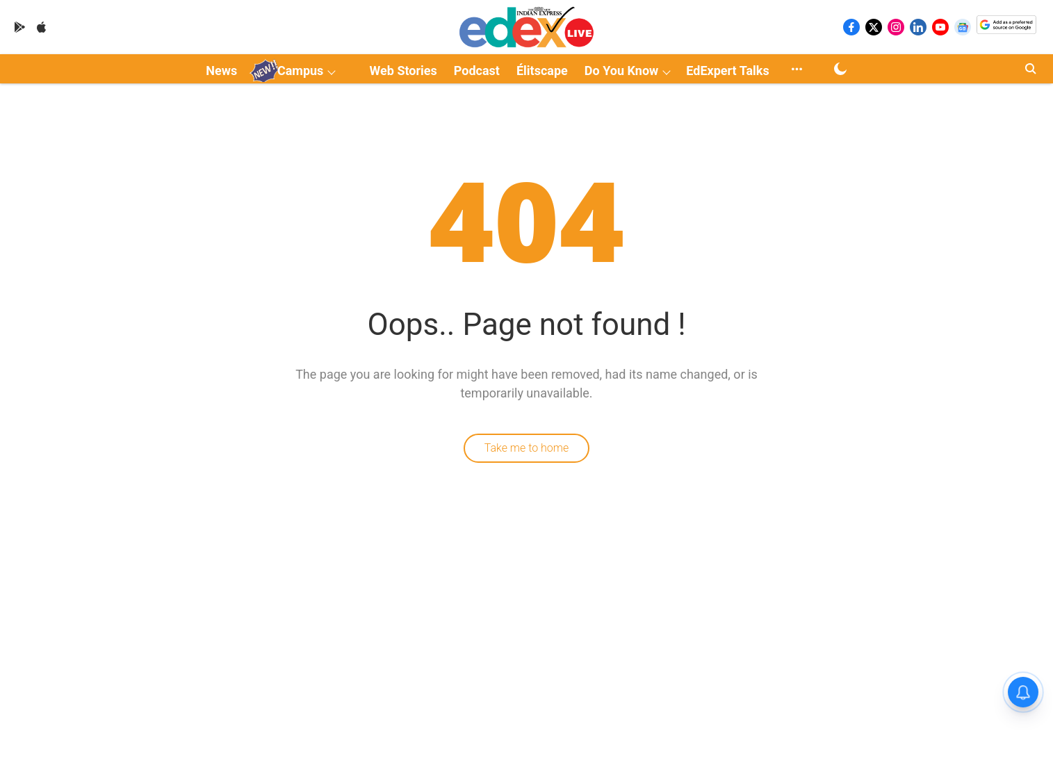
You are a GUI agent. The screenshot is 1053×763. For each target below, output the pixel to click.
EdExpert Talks (727, 70)
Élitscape (542, 70)
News (221, 70)
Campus (300, 70)
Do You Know (621, 70)
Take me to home (526, 447)
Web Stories (403, 70)
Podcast (477, 70)
